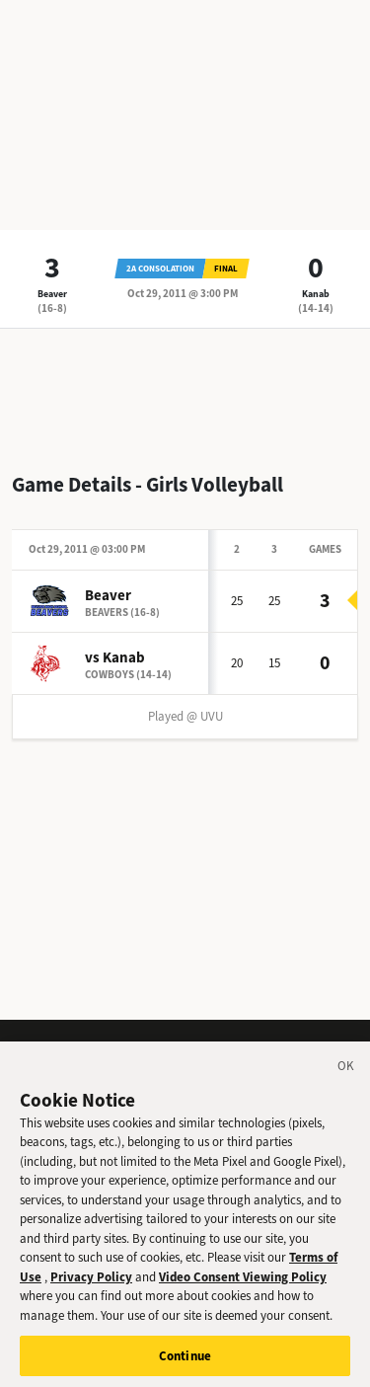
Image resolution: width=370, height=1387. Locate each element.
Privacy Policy (91, 1282)
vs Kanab (115, 657)
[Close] (346, 1075)
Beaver (52, 293)
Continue (185, 1361)
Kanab (316, 293)
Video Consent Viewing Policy (243, 1282)
